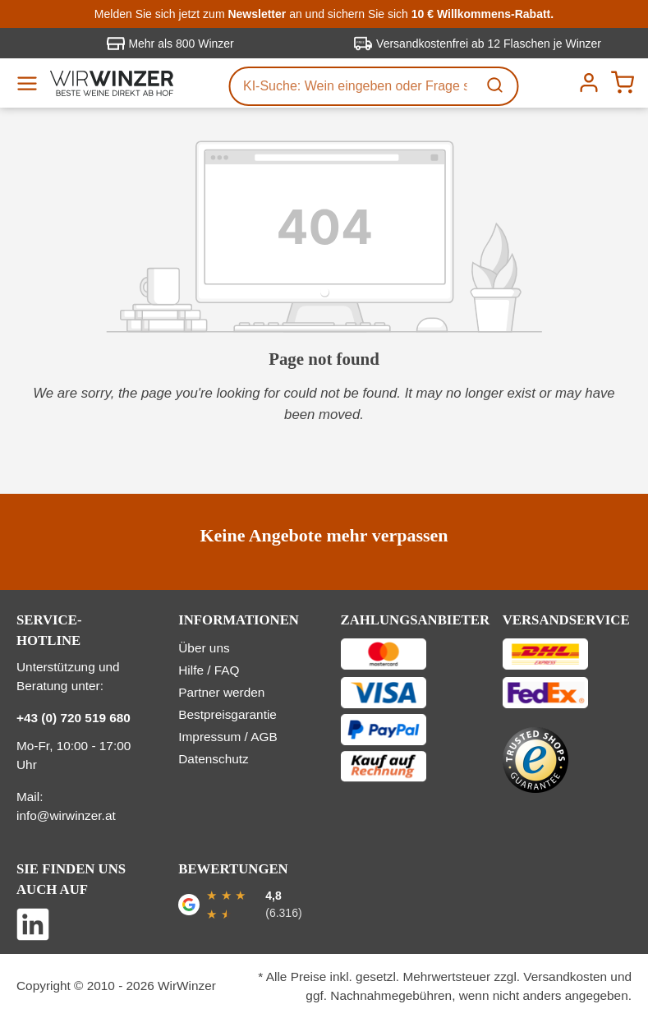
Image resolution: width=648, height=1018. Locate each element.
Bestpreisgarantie (227, 714)
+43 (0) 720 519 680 (73, 718)
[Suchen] (496, 86)
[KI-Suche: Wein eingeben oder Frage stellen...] (353, 86)
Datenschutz (213, 759)
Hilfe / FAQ (208, 670)
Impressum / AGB (227, 737)
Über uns (203, 648)
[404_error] (324, 236)
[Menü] (32, 83)
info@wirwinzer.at (66, 815)
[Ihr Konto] (586, 82)
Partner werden (221, 692)
